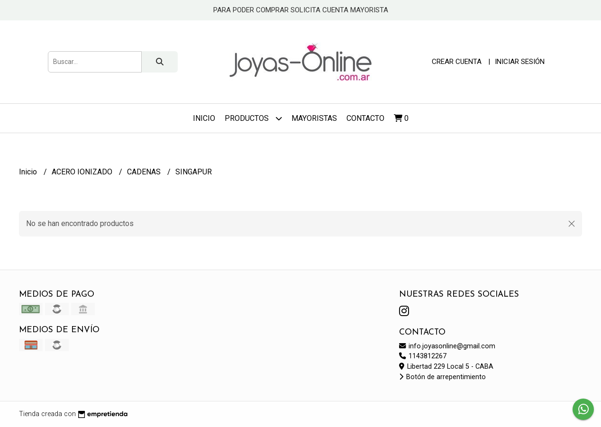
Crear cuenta (457, 61)
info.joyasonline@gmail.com (447, 346)
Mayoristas (314, 118)
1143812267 (422, 356)
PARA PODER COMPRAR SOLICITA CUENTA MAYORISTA (300, 10)
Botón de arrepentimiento (442, 377)
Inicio (204, 118)
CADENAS (145, 171)
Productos (253, 118)
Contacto (365, 118)
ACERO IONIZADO (83, 171)
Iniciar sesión (520, 61)
